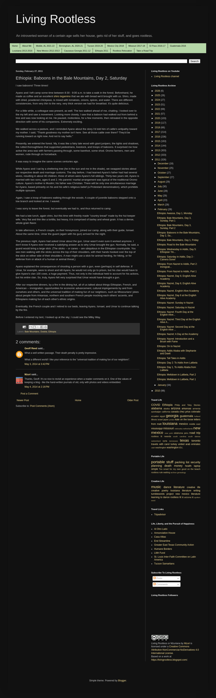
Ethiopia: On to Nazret (168, 346)
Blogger (122, 680)
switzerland (156, 441)
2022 (158, 109)
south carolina (179, 436)
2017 (158, 132)
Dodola (43, 331)
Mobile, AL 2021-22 (45, 46)
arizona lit (188, 497)
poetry (165, 490)
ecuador (155, 416)
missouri (168, 428)
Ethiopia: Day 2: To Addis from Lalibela (177, 362)
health (188, 466)
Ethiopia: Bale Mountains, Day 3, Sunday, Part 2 (174, 226)
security (195, 462)
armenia (196, 408)
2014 (158, 145)
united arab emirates (189, 444)
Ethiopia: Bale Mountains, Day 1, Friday (178, 240)
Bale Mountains (32, 331)
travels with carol (160, 444)
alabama (156, 408)
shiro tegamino (62, 96)
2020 (158, 118)
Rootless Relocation (122, 51)
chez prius (184, 411)
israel (160, 419)
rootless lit (156, 436)
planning (156, 465)
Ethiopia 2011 (101, 51)
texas (184, 440)
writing (196, 490)
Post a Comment (29, 393)
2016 (158, 136)
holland (197, 416)
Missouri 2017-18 (136, 46)
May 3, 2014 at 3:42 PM (37, 364)
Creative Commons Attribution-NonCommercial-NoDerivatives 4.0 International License (175, 650)
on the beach (193, 469)
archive (173, 472)
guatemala (186, 416)
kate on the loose (184, 419)
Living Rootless (56, 18)
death (167, 465)
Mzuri (28, 374)
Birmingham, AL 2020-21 (71, 46)
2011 (158, 159)
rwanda (167, 436)
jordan (172, 420)
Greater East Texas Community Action (174, 544)
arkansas (186, 408)
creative (155, 490)
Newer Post (23, 400)
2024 (158, 100)
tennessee (173, 441)
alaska (167, 408)
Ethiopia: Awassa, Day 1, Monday (174, 213)
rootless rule (157, 472)
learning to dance (160, 497)
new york (169, 433)
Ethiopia (52, 331)
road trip (194, 432)
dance (167, 487)
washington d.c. (175, 447)
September (164, 177)
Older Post (132, 400)
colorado (195, 411)
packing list (182, 462)
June (160, 191)
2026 (158, 91)
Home (15, 46)
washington (160, 447)
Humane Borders (163, 549)
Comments (160, 584)
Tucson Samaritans (164, 563)
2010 (158, 390)
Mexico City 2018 (115, 46)
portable (158, 462)
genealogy (181, 472)
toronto (195, 440)
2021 (158, 113)
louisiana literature (180, 490)
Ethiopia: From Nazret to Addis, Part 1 (177, 271)
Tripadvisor (160, 514)
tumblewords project (162, 494)
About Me (26, 46)
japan (165, 419)
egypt (162, 416)
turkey (174, 444)
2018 (158, 127)
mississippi (157, 428)
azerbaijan (156, 411)
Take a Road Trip (144, 51)
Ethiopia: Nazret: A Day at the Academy (177, 334)
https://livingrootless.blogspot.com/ (169, 659)
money (178, 465)
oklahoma (178, 433)
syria (165, 441)
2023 (158, 104)
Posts (157, 578)
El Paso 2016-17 (157, 46)
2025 (158, 95)
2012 (158, 155)
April (160, 200)
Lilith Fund (159, 553)
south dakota (194, 436)
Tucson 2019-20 (95, 46)
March (161, 204)
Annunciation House (164, 533)
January (162, 385)
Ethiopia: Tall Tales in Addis (171, 358)
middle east (194, 424)
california (166, 411)
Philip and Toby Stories (187, 405)
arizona (175, 408)
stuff (169, 462)
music (156, 487)
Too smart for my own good (172, 469)
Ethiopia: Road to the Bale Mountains (176, 244)
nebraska (178, 429)
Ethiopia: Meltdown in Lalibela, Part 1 (176, 379)
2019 (158, 122)
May (160, 195)
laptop (197, 466)
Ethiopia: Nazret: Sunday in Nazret (175, 302)
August (162, 181)
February (163, 209)
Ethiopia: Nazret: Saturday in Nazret (176, 307)
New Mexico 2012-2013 (48, 51)
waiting (166, 472)
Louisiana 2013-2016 (22, 51)
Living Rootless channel (166, 76)
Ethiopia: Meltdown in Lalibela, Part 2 (176, 374)
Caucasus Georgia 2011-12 (77, 51)
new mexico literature (188, 494)
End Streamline (162, 541)
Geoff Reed (31, 348)
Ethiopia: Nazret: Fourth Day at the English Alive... (175, 313)
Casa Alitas (160, 536)
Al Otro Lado (160, 529)
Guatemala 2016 (178, 46)
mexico (183, 423)
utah (153, 448)
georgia (172, 416)
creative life (193, 487)
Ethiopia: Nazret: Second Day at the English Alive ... (176, 328)
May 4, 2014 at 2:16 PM (37, 386)
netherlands (188, 429)
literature (179, 487)
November (163, 168)
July (160, 186)
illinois (154, 419)
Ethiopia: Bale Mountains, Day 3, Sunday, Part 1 (174, 219)
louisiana (170, 423)
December (163, 163)
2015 (158, 141)
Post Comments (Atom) (42, 406)
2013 (158, 150)
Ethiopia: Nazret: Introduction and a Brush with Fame (175, 340)
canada (175, 411)
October (162, 172)
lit (183, 497)
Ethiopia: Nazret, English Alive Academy (178, 290)
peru (186, 433)
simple (154, 469)
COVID (155, 404)
